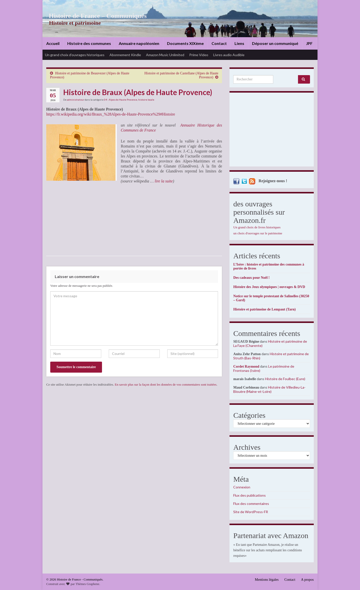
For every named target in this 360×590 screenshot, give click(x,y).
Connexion (241, 487)
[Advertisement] (271, 131)
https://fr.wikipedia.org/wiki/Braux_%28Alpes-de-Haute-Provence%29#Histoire (110, 114)
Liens (239, 43)
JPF (309, 43)
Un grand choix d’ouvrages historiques (74, 55)
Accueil (53, 43)
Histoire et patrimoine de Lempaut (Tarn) (264, 309)
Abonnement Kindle (125, 55)
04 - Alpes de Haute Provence (120, 99)
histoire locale (146, 99)
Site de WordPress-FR (250, 512)
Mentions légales (266, 580)
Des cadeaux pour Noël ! (251, 278)
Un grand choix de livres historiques (256, 227)
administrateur (75, 99)
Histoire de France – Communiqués (94, 15)
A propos (307, 580)
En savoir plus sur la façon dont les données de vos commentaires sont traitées (165, 384)
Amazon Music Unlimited (165, 55)
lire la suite (163, 181)
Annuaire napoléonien (139, 43)
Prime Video (198, 55)
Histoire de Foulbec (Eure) (285, 379)
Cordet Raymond (246, 366)
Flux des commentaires (251, 503)
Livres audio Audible (228, 55)
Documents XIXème (185, 43)
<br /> (61, 220)
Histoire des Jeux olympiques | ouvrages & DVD (269, 287)
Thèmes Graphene (87, 584)
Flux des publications (249, 495)
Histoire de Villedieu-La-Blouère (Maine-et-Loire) (269, 389)
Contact (219, 43)
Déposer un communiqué (275, 43)
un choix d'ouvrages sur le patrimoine (257, 233)
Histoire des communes (89, 43)
